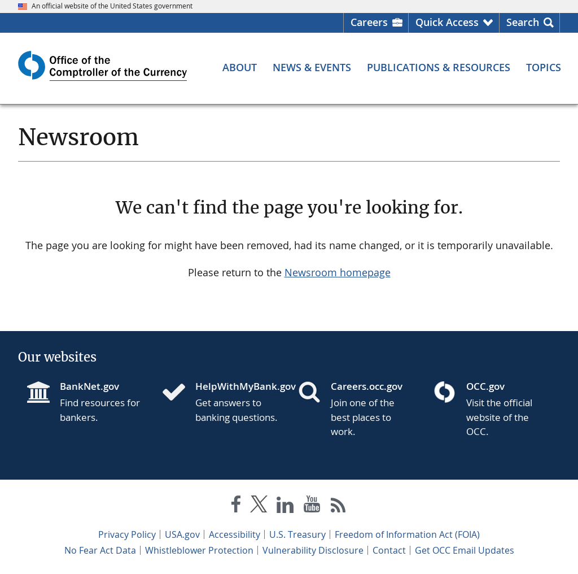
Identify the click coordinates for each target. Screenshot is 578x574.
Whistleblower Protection (199, 550)
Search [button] (522, 22)
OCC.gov (485, 386)
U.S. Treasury (297, 534)
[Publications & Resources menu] (439, 67)
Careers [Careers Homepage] (369, 22)
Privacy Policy (127, 534)
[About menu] (239, 67)
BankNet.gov (89, 386)
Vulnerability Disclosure (313, 550)
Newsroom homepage (337, 272)
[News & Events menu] (311, 67)
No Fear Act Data (100, 550)
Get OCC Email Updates (464, 550)
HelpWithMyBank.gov (237, 386)
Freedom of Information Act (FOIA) (407, 534)
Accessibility (234, 534)
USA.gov (182, 534)
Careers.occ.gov (366, 386)
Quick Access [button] (447, 22)
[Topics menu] (543, 67)
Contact (389, 550)
